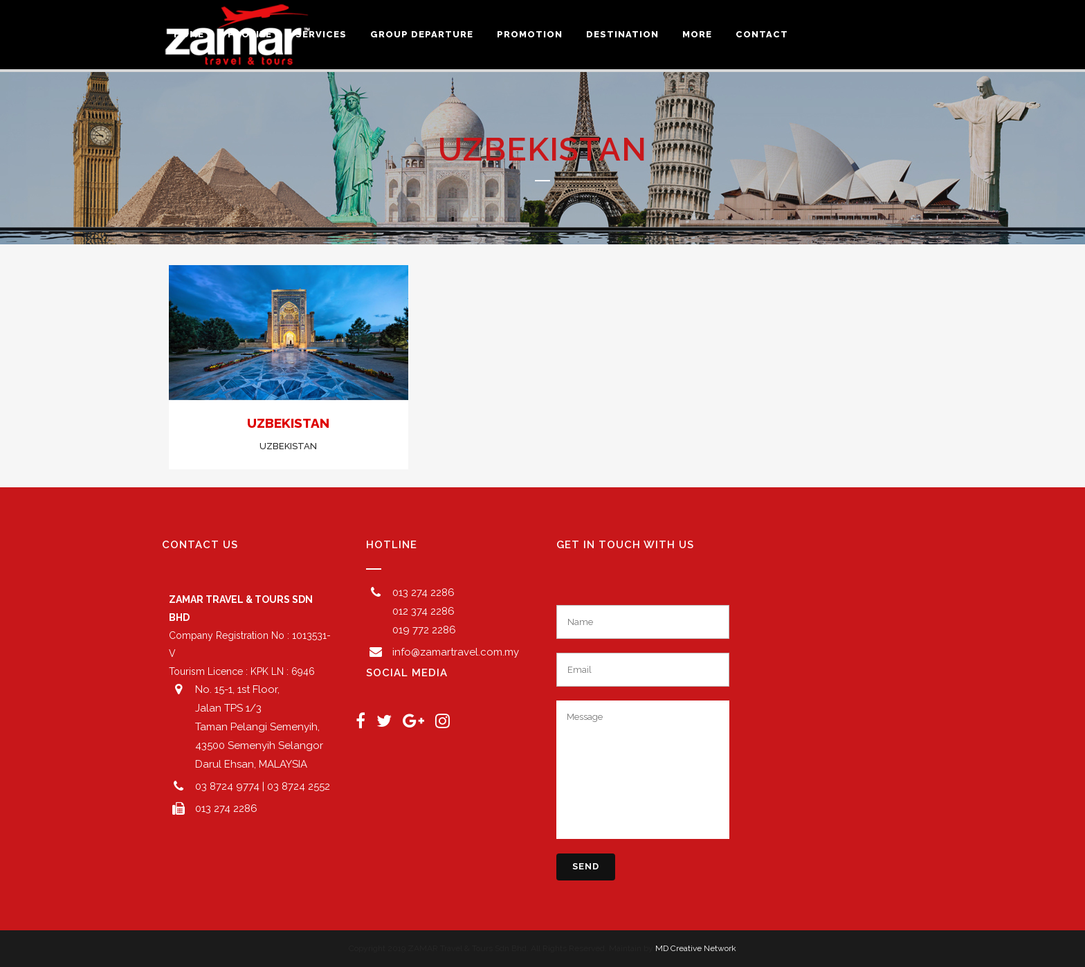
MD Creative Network (695, 948)
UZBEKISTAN (288, 423)
